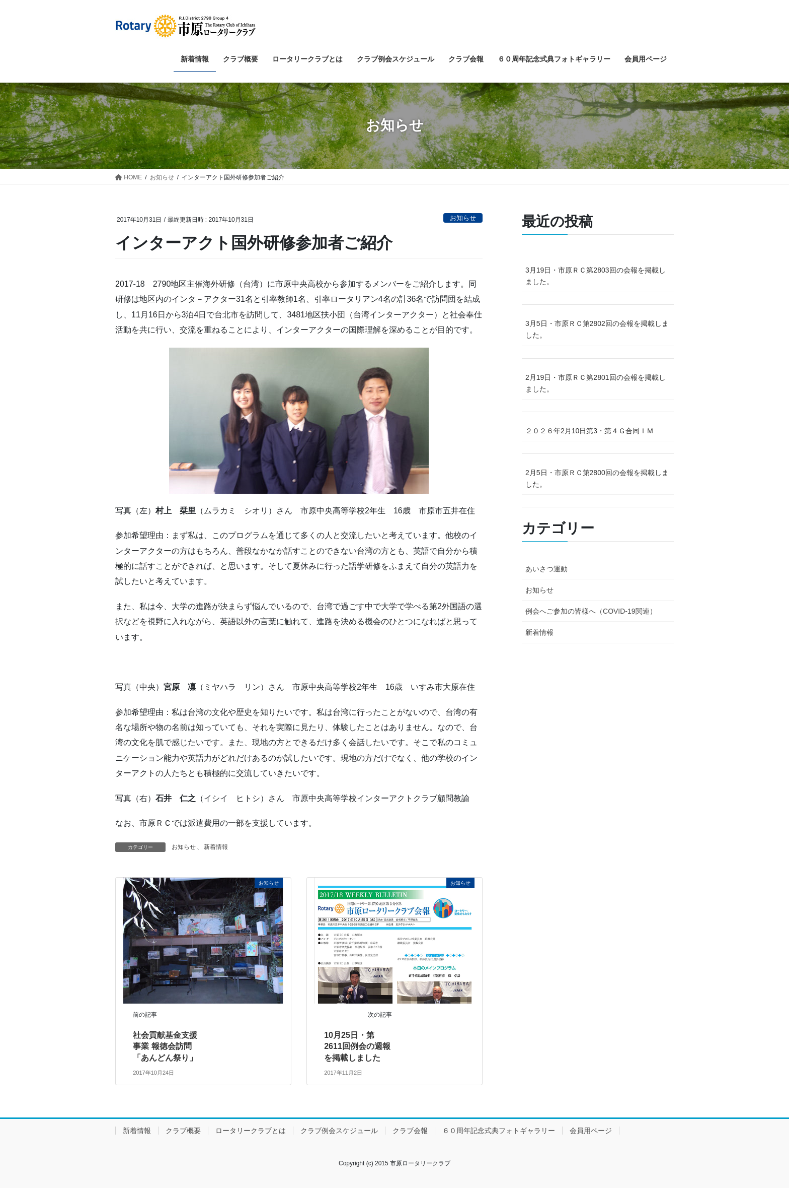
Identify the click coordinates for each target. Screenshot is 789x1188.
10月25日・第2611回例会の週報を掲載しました (357, 1046)
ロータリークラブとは (250, 1131)
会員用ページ (591, 1131)
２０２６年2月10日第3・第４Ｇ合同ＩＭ (589, 431)
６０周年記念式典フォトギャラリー (498, 1131)
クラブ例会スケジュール (339, 1131)
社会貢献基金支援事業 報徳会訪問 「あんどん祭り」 (165, 1046)
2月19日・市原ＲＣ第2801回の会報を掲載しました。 (595, 383)
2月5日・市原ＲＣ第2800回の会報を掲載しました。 (597, 478)
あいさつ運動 (546, 569)
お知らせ (463, 218)
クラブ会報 (410, 1131)
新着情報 (216, 846)
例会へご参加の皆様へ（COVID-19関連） (591, 611)
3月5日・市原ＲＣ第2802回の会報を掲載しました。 (597, 329)
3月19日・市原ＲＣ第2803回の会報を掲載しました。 (595, 276)
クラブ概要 (183, 1131)
